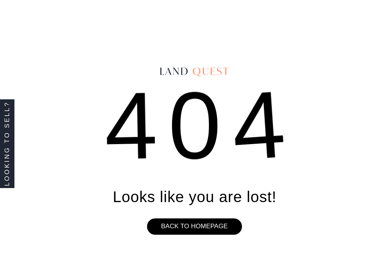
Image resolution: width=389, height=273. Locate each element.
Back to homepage (194, 226)
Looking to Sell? (7, 143)
